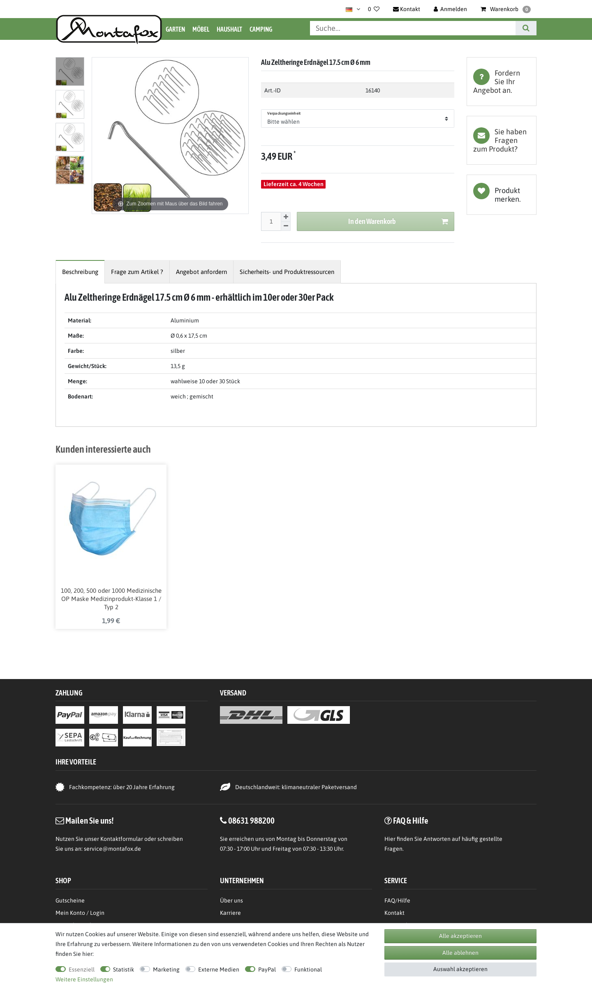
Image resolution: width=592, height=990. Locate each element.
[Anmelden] (450, 9)
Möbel (200, 29)
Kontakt (394, 912)
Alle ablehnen (460, 952)
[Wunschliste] (373, 9)
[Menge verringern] (286, 226)
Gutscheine (70, 900)
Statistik (123, 969)
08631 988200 (251, 820)
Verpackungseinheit (284, 113)
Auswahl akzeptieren (460, 969)
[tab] (501, 81)
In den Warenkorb (398, 221)
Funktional (308, 969)
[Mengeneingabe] (271, 221)
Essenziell (82, 969)
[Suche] (526, 28)
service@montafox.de (112, 848)
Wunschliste (501, 194)
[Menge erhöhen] (286, 217)
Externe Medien (218, 969)
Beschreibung (80, 271)
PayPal (267, 969)
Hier (389, 839)
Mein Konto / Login (80, 912)
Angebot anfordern (201, 271)
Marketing (166, 969)
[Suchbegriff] (413, 28)
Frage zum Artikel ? (137, 271)
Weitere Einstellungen (84, 979)
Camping (261, 29)
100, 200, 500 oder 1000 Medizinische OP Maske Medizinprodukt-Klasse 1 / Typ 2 (111, 598)
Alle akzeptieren (460, 935)
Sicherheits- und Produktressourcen (287, 271)
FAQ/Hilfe (397, 900)
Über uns (231, 900)
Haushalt (229, 29)
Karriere (230, 912)
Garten (175, 29)
